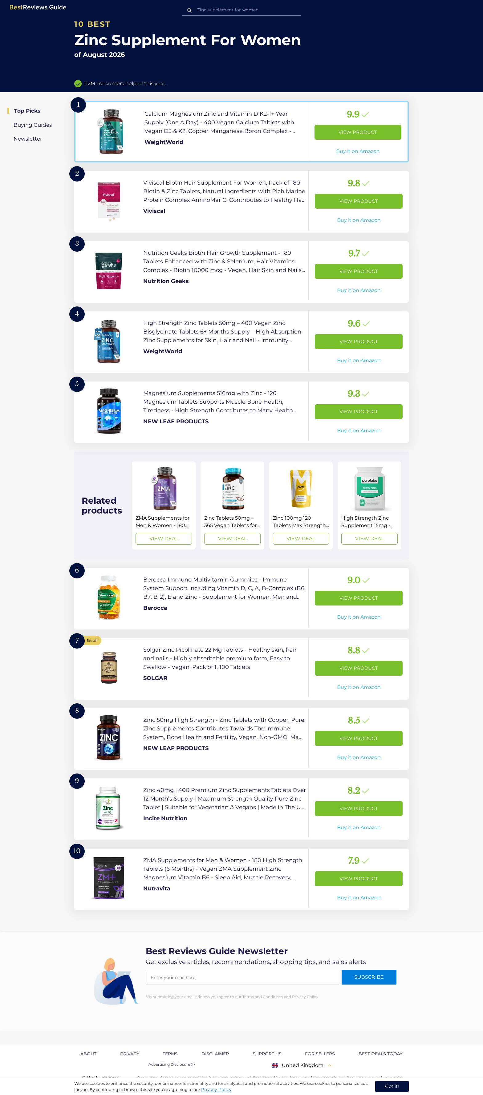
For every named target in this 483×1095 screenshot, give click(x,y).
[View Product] (241, 131)
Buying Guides (33, 125)
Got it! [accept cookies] (392, 1086)
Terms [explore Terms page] (170, 1054)
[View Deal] (164, 505)
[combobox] (241, 10)
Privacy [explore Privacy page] (129, 1054)
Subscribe (369, 977)
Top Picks (27, 111)
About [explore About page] (88, 1054)
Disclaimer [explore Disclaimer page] (215, 1054)
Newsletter (28, 139)
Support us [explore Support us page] (267, 1054)
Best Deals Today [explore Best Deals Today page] (381, 1054)
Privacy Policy (216, 1089)
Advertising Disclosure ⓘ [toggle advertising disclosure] (171, 1064)
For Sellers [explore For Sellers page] (320, 1054)
